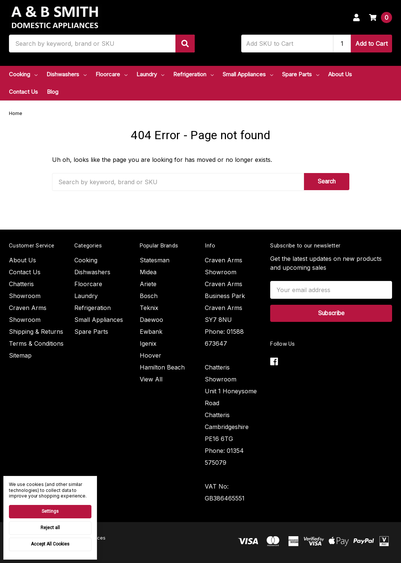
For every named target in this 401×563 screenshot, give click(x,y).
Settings (50, 511)
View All (151, 379)
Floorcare (111, 74)
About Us (340, 74)
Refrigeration (193, 74)
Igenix (148, 343)
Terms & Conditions (36, 343)
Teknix (149, 307)
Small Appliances (248, 74)
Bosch (149, 296)
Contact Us (23, 91)
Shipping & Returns (36, 331)
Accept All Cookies (50, 544)
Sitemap (20, 355)
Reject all (50, 527)
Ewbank (151, 331)
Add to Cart (371, 43)
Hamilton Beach (162, 367)
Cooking (23, 74)
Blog (52, 91)
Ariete (148, 284)
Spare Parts (300, 74)
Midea (148, 272)
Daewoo (151, 319)
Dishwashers (66, 74)
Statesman (154, 260)
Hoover (150, 355)
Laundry (150, 74)
